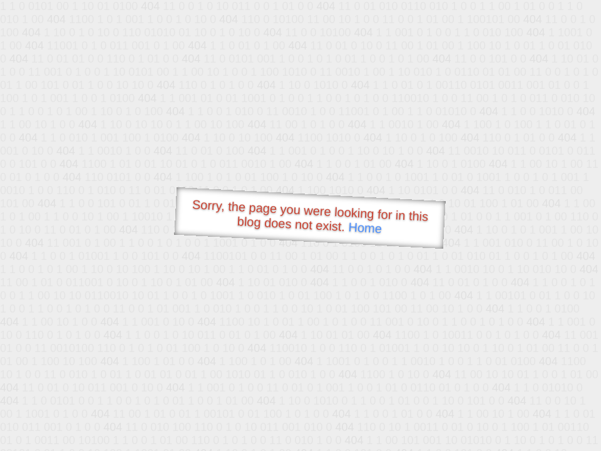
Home (365, 228)
